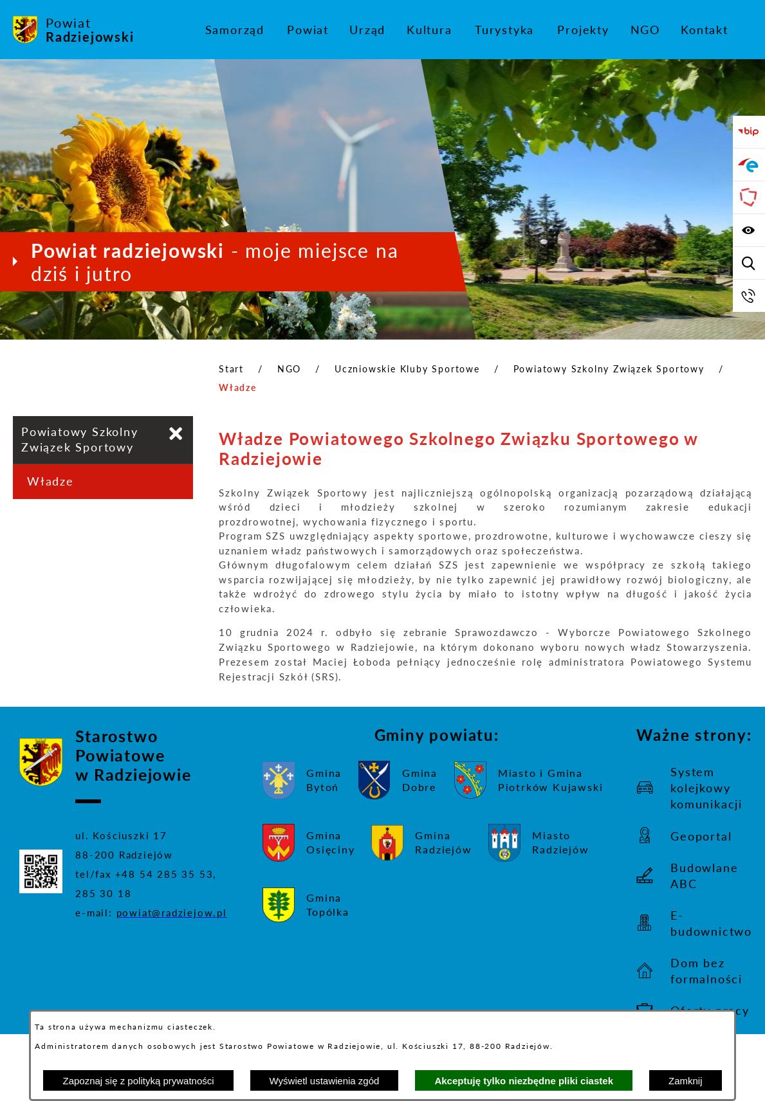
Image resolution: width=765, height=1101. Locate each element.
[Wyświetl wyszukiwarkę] (749, 263)
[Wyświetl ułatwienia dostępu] (749, 230)
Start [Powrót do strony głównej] (231, 368)
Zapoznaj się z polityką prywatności (138, 1080)
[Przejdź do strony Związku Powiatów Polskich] (749, 197)
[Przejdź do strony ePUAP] (749, 165)
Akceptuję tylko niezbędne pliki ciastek (523, 1080)
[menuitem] (234, 29)
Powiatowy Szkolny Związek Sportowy (609, 368)
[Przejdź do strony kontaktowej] (749, 296)
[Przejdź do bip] (749, 132)
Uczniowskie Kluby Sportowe (407, 368)
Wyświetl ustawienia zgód (325, 1080)
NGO (289, 368)
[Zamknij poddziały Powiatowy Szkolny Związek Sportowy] (176, 433)
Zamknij (685, 1080)
